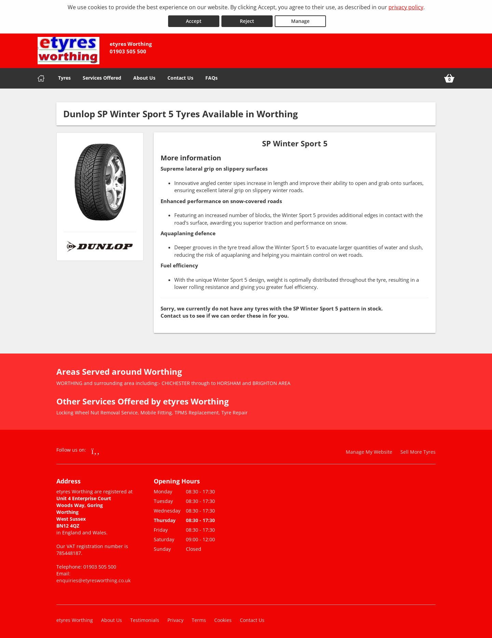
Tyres (64, 77)
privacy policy (405, 7)
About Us (144, 77)
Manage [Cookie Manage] (300, 20)
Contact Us (180, 77)
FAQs (211, 77)
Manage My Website (369, 451)
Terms (199, 619)
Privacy (175, 619)
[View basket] (449, 77)
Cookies (223, 619)
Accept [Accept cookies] (194, 20)
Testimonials (144, 619)
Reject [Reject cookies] (247, 20)
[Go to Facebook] (95, 449)
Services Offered (102, 77)
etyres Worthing (74, 619)
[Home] (41, 77)
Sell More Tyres (418, 451)
